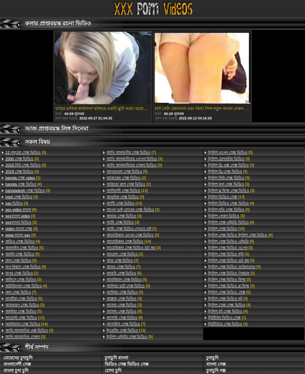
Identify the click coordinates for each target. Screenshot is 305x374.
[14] (26, 324)
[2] (22, 159)
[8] (124, 311)
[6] (20, 209)
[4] (22, 171)
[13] (127, 190)
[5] (24, 248)
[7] (20, 292)
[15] (226, 229)
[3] (25, 152)
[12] (24, 318)
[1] (22, 178)
